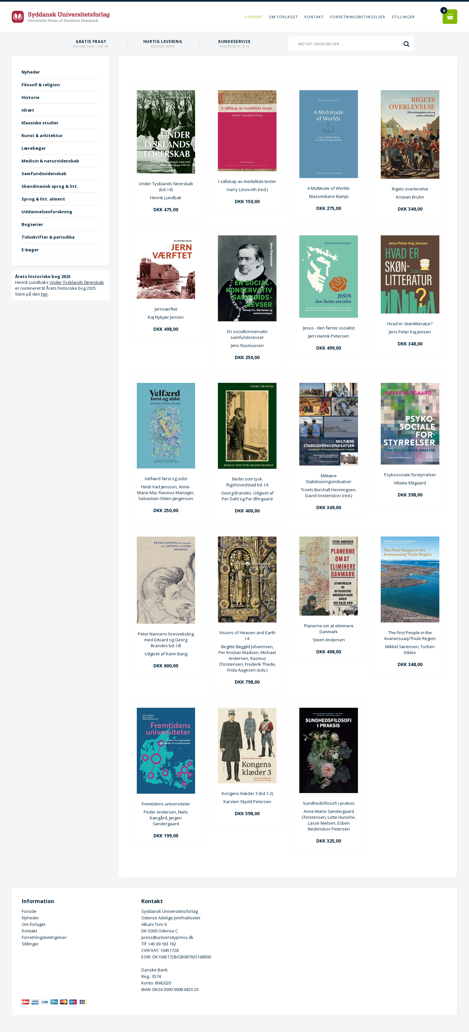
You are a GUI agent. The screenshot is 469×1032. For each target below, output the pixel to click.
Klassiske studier (40, 123)
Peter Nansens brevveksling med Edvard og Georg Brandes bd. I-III (166, 639)
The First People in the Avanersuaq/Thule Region (410, 635)
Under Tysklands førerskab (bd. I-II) (166, 186)
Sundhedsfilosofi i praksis (329, 803)
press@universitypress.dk (167, 937)
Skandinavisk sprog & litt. (49, 186)
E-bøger (30, 250)
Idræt (27, 110)
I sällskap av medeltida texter (247, 181)
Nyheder (30, 72)
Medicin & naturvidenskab (50, 161)
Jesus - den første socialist (329, 328)
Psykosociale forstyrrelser (410, 475)
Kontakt (314, 16)
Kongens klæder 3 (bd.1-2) (247, 793)
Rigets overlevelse (410, 189)
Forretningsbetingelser (357, 16)
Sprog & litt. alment (43, 199)
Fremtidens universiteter (166, 804)
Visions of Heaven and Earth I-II (247, 635)
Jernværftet (166, 309)
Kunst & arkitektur (42, 135)
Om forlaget (283, 16)
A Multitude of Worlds (328, 188)
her (44, 294)
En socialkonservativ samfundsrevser (247, 334)
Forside (253, 16)
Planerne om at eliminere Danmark (329, 629)
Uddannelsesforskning (46, 212)
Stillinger (403, 16)
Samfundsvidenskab (43, 173)
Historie (30, 97)
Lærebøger (33, 148)
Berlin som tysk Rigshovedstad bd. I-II (247, 482)
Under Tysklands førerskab (77, 282)
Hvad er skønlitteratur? (410, 324)
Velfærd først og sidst (166, 478)
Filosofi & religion (40, 85)
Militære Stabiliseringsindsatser (328, 478)
